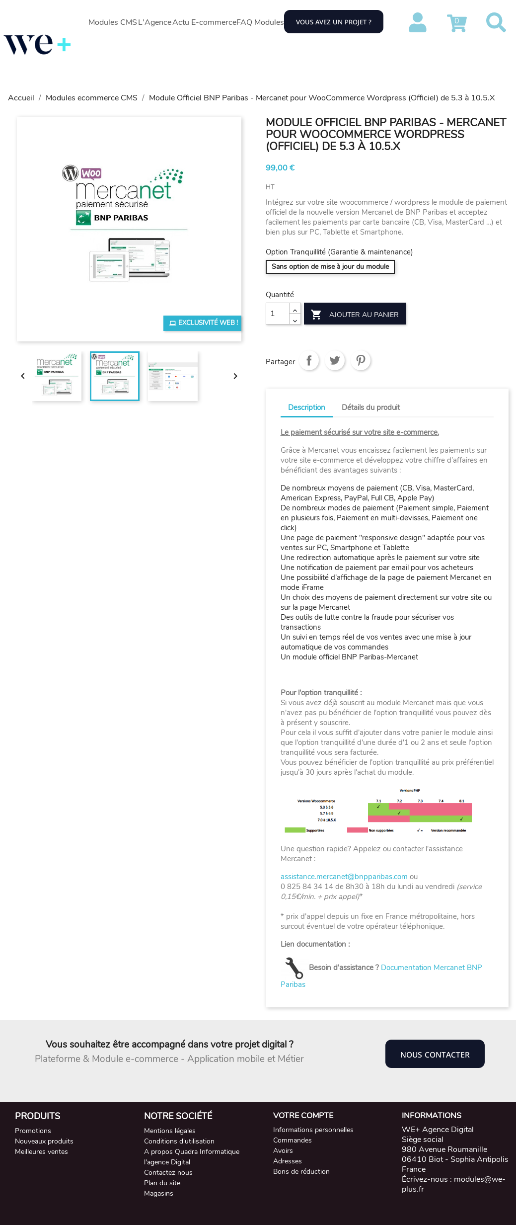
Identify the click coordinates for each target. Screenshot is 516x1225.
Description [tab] (306, 407)
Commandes (292, 1140)
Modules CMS (112, 22)
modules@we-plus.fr (454, 1184)
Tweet (335, 360)
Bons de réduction (301, 1171)
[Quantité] (278, 314)
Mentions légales (170, 1131)
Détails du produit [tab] (371, 407)
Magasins (158, 1193)
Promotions (33, 1131)
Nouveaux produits (44, 1141)
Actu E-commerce (204, 22)
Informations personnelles (313, 1130)
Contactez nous (168, 1172)
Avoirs (283, 1150)
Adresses (287, 1161)
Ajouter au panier (354, 315)
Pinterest (360, 360)
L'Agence (154, 22)
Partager (309, 360)
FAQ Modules (260, 22)
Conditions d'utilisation (179, 1141)
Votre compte (303, 1115)
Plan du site (162, 1183)
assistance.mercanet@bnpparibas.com (344, 877)
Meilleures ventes (41, 1151)
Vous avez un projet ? (333, 21)
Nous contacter (435, 1054)
